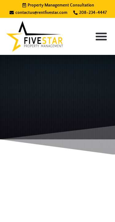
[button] (101, 36)
